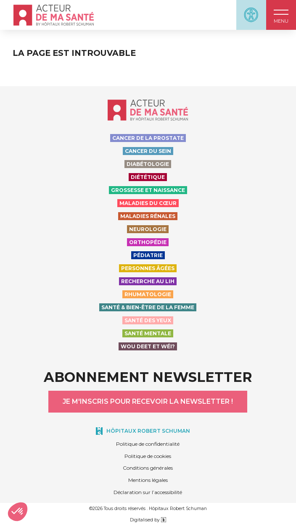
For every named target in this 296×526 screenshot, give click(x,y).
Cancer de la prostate (148, 138)
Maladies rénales (147, 216)
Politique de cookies (147, 456)
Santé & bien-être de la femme (147, 307)
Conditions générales (148, 468)
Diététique (148, 177)
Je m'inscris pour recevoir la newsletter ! (148, 401)
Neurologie (147, 229)
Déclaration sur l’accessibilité (148, 492)
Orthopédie (147, 242)
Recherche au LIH (147, 281)
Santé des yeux (147, 320)
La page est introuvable (74, 53)
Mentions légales (148, 480)
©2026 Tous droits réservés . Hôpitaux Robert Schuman (148, 508)
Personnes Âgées (147, 268)
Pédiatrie (148, 255)
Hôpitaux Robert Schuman (148, 431)
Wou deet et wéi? (148, 346)
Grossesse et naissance (148, 190)
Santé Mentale (147, 333)
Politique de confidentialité (148, 444)
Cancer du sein (148, 151)
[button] (281, 15)
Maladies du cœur (148, 203)
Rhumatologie (147, 294)
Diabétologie (148, 164)
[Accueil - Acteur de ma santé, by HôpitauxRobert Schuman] (53, 15)
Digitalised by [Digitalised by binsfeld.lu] (148, 520)
